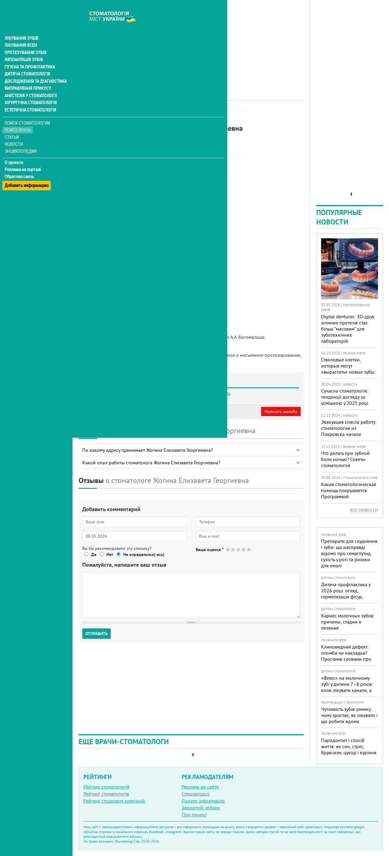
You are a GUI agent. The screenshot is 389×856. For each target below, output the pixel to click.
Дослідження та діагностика (34, 69)
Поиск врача (18, 119)
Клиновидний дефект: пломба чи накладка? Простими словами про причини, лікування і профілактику (346, 659)
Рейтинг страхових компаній (114, 801)
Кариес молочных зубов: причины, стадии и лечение (348, 622)
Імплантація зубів (23, 47)
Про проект (194, 814)
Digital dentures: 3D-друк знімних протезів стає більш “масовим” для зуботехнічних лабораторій (348, 328)
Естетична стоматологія (29, 99)
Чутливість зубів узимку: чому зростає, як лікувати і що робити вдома (349, 715)
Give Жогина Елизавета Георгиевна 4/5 (243, 549)
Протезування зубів (25, 40)
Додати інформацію (203, 801)
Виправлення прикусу (27, 77)
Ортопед (156, 118)
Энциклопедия (21, 140)
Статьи (12, 126)
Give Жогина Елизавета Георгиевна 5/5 (249, 549)
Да (93, 554)
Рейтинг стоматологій (106, 787)
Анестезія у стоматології (29, 84)
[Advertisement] (191, 43)
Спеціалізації (195, 794)
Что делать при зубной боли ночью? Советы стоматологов (345, 459)
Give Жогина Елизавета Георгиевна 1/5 (228, 549)
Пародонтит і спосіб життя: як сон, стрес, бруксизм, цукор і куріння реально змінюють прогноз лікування (348, 752)
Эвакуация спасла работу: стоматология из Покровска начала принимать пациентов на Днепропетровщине (348, 434)
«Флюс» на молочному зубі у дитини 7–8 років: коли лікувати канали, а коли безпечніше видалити (347, 690)
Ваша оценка (210, 549)
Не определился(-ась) (144, 554)
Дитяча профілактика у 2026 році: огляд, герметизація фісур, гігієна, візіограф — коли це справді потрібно (347, 596)
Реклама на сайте (200, 787)
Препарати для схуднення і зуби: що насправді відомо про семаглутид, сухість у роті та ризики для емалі (349, 553)
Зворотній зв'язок (201, 807)
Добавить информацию (27, 172)
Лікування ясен (20, 33)
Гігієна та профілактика (29, 55)
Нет (109, 554)
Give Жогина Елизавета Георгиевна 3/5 (238, 549)
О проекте (14, 151)
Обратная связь (20, 165)
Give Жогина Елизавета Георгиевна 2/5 (233, 549)
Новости (14, 133)
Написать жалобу (281, 411)
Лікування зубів (21, 25)
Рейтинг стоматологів (106, 794)
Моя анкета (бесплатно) (107, 411)
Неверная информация (162, 411)
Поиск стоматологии (27, 112)
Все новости (364, 510)
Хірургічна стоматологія (30, 91)
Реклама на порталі (23, 158)
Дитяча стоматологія (26, 62)
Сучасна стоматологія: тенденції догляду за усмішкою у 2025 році (344, 397)
